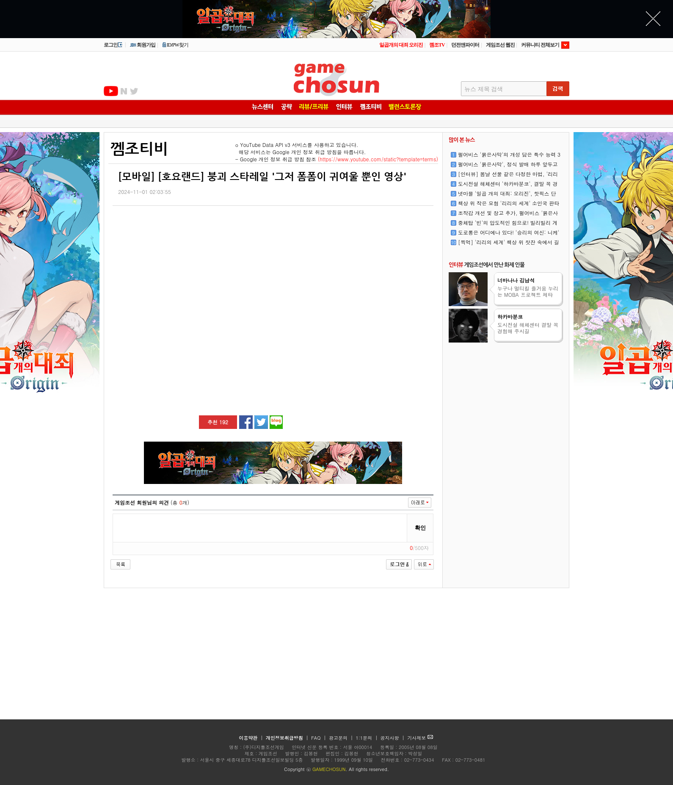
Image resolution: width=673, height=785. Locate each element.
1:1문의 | (367, 738)
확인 (420, 528)
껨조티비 (139, 148)
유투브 (111, 91)
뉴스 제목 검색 (483, 89)
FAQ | (319, 738)
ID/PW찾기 (175, 45)
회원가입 (142, 45)
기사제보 (420, 738)
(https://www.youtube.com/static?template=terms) (378, 159)
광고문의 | (341, 738)
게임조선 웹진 (500, 45)
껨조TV (437, 45)
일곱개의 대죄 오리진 (401, 45)
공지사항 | (393, 738)
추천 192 (217, 422)
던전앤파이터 (465, 45)
